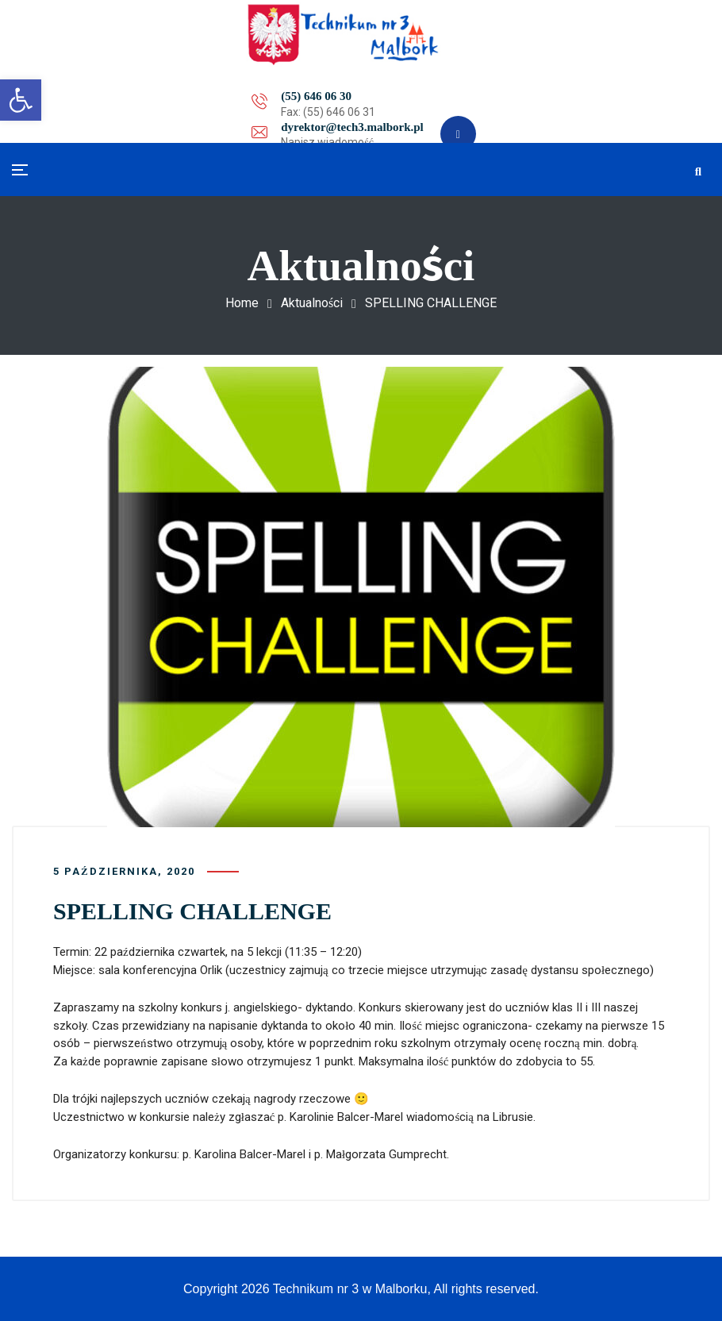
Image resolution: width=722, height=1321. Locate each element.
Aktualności (312, 302)
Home (242, 302)
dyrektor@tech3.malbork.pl (329, 98)
